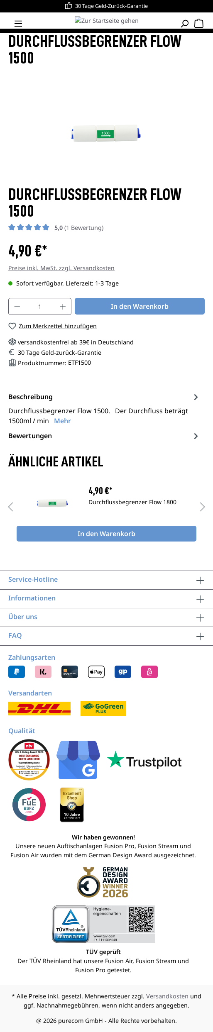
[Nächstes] (202, 507)
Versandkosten (167, 996)
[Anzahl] (40, 306)
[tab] (104, 408)
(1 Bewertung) (78, 228)
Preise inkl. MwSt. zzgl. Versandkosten (61, 268)
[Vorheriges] (10, 507)
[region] (106, 507)
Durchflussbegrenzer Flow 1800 (132, 502)
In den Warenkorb (140, 306)
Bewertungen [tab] (104, 436)
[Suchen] (184, 23)
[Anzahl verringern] (17, 306)
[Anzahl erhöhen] (63, 306)
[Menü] (18, 23)
